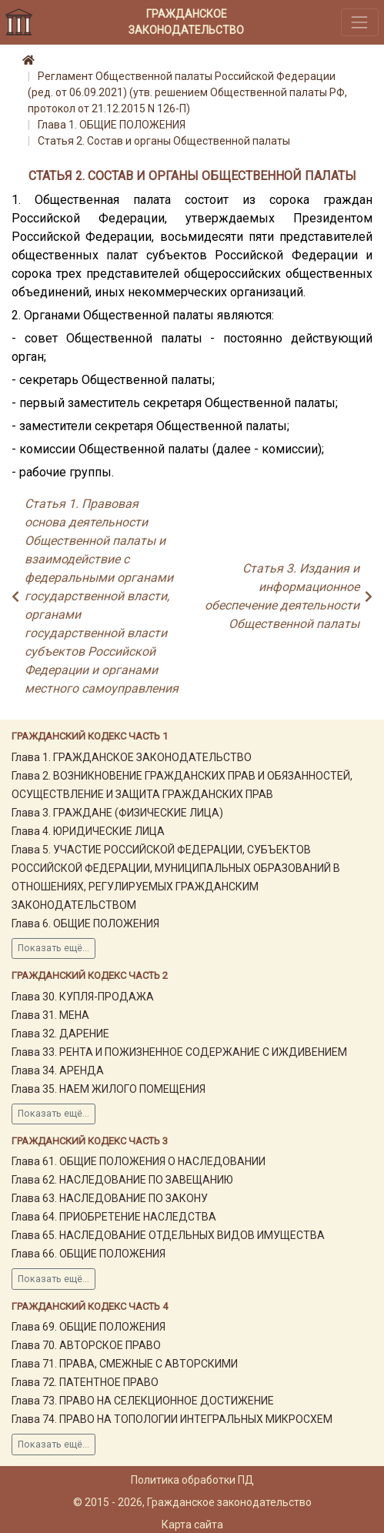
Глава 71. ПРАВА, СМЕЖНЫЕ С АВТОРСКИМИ (125, 1364)
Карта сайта (192, 1524)
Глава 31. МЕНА (50, 1015)
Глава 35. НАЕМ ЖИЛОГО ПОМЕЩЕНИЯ (108, 1089)
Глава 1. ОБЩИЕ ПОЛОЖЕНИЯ (111, 125)
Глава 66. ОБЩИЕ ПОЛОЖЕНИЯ (88, 1253)
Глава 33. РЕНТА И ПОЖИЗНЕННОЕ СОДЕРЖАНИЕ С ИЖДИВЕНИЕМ (179, 1052)
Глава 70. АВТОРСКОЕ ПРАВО (86, 1345)
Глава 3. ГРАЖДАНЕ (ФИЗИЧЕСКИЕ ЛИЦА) (117, 813)
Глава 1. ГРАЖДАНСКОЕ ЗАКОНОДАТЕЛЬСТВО (132, 757)
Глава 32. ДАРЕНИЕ (60, 1033)
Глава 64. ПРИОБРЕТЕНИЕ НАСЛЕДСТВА (114, 1217)
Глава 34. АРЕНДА (58, 1070)
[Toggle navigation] (360, 21)
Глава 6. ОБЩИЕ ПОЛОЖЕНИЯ (85, 923)
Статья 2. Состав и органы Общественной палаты (164, 141)
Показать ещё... (53, 948)
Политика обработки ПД (192, 1480)
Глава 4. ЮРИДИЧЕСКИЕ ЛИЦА (88, 831)
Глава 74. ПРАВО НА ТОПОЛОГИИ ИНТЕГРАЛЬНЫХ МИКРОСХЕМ (172, 1419)
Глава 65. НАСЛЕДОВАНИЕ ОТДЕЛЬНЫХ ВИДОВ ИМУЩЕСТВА (168, 1235)
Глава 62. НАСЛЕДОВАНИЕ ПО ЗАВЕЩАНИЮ (122, 1180)
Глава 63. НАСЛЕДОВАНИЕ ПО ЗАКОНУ (110, 1198)
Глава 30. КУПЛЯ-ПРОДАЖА (83, 996)
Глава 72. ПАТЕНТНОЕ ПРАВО (85, 1382)
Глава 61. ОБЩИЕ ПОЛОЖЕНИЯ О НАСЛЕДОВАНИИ (138, 1161)
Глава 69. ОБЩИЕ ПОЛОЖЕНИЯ (88, 1327)
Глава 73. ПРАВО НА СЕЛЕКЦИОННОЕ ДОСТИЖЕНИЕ (143, 1400)
